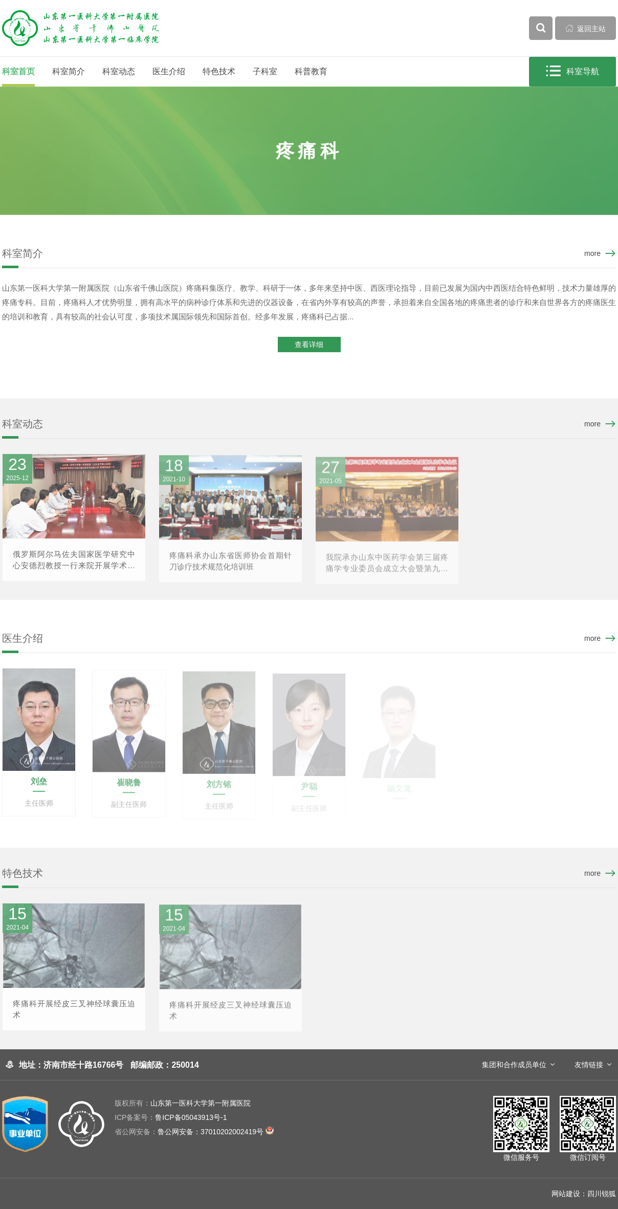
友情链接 (589, 1065)
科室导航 (573, 71)
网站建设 (565, 1194)
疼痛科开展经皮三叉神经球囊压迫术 (74, 1013)
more (592, 253)
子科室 (265, 71)
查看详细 (309, 345)
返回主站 (585, 28)
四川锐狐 (601, 1194)
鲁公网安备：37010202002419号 (194, 1132)
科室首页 (18, 71)
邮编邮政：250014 (164, 1065)
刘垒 (39, 785)
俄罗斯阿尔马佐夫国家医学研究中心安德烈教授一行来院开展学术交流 (74, 564)
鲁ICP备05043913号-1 (171, 1117)
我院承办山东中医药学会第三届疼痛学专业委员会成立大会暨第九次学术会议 (387, 568)
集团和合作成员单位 (514, 1065)
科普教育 (311, 71)
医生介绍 (168, 71)
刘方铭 (219, 789)
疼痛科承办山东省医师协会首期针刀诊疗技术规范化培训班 (230, 566)
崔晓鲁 (129, 787)
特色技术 (219, 71)
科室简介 (68, 71)
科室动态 (118, 71)
